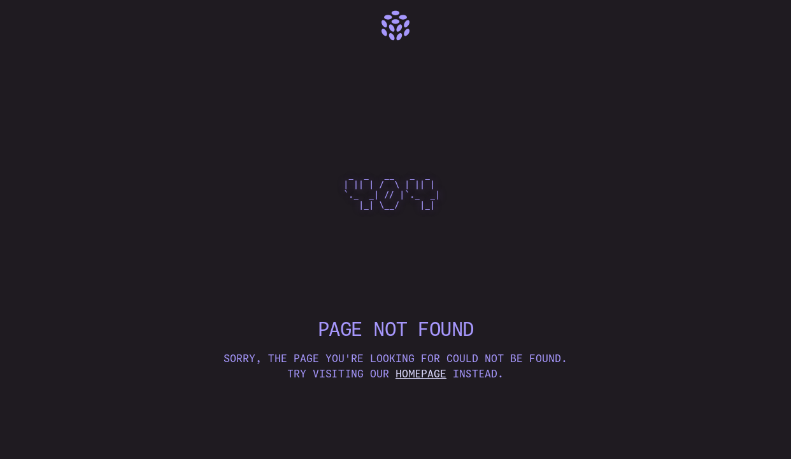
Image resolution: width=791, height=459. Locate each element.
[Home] (395, 25)
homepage (421, 373)
